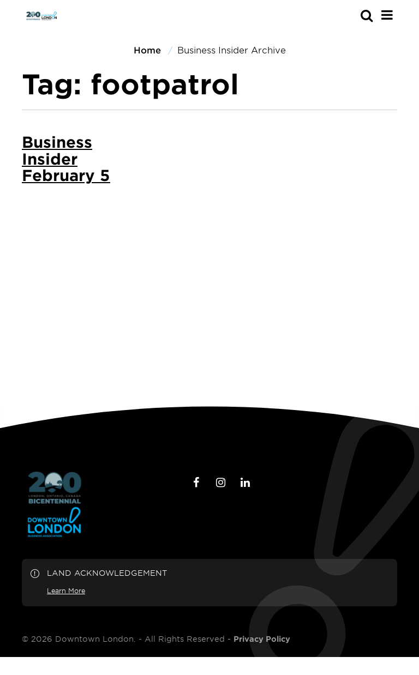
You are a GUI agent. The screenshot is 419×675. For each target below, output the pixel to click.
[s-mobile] (347, 15)
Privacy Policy (262, 639)
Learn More (66, 590)
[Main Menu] (387, 14)
